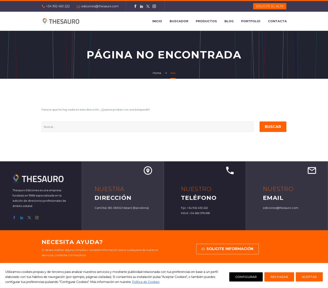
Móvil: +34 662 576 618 (195, 213)
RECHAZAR (279, 277)
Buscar (272, 126)
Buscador (179, 21)
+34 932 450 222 (58, 6)
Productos (206, 21)
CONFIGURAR (246, 277)
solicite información (227, 249)
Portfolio (250, 21)
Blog (229, 21)
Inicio (157, 21)
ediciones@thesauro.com (100, 6)
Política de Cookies (145, 282)
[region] (164, 275)
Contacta (277, 21)
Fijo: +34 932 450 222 (194, 207)
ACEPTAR (309, 277)
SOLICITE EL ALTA (269, 6)
